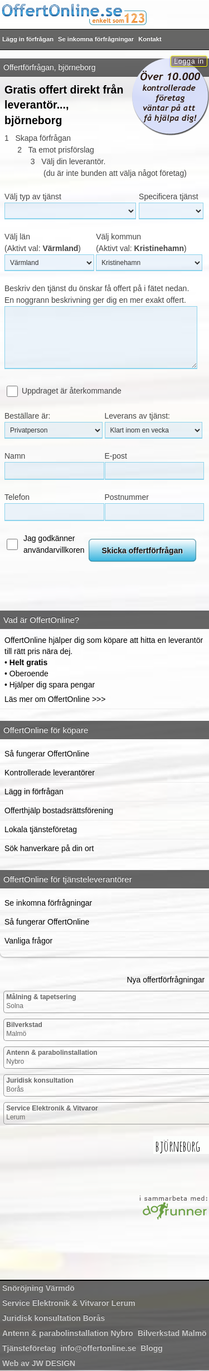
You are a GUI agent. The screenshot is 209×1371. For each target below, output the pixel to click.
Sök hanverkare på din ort (49, 848)
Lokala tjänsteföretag (40, 829)
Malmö (24, 1029)
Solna (41, 1001)
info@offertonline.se (98, 1348)
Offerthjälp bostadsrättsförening (58, 810)
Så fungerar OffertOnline (46, 753)
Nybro (51, 1057)
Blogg (151, 1348)
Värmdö (38, 1288)
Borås (40, 1085)
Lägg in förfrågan (28, 39)
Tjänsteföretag (29, 1348)
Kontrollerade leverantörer (49, 772)
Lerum (52, 1112)
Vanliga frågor (28, 940)
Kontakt (150, 39)
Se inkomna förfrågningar (96, 39)
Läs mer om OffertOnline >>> (54, 699)
